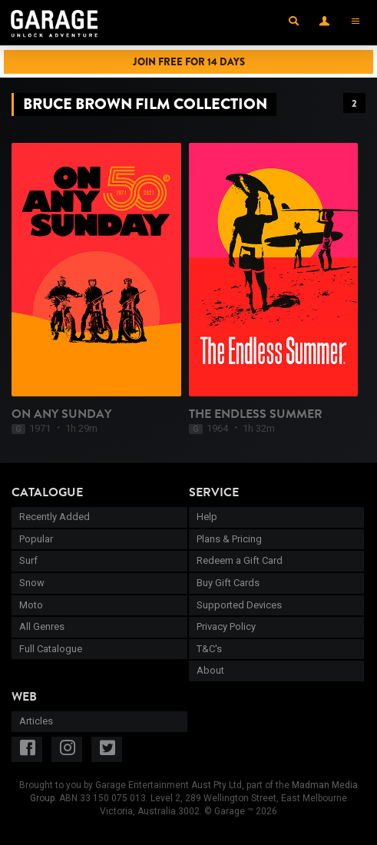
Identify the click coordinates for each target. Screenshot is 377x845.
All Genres (41, 626)
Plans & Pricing (229, 539)
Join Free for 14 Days (189, 62)
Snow (32, 582)
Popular (36, 539)
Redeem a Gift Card (240, 560)
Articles (36, 721)
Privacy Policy (226, 626)
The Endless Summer (255, 414)
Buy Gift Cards (228, 582)
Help (207, 516)
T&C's (209, 648)
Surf (28, 560)
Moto (31, 605)
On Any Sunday (61, 414)
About (210, 670)
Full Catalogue (50, 648)
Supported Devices (239, 605)
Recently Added (54, 516)
